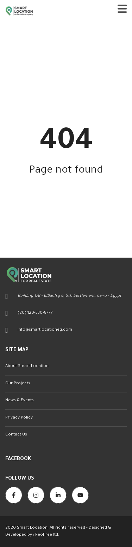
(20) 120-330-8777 (35, 313)
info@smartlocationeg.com (45, 330)
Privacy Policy (19, 418)
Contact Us (16, 435)
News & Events (19, 400)
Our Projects (17, 383)
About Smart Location (27, 366)
